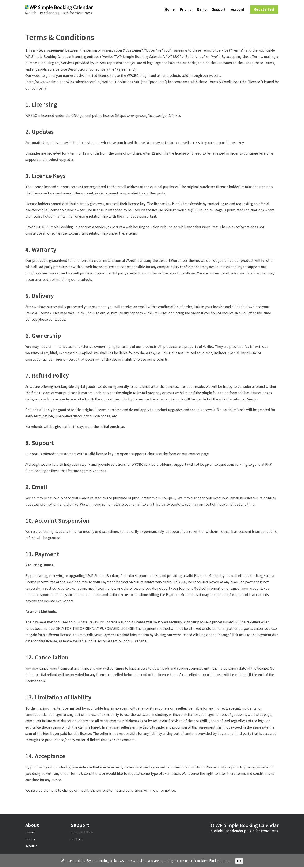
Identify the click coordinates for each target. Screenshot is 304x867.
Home (170, 9)
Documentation (82, 832)
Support (219, 9)
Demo (202, 9)
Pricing (186, 9)
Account (237, 9)
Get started (264, 9)
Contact (76, 839)
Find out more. (220, 860)
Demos (30, 832)
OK (240, 861)
